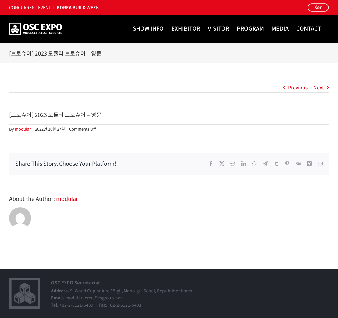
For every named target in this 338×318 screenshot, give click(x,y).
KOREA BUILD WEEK (78, 7)
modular (23, 129)
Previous (298, 87)
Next (318, 87)
